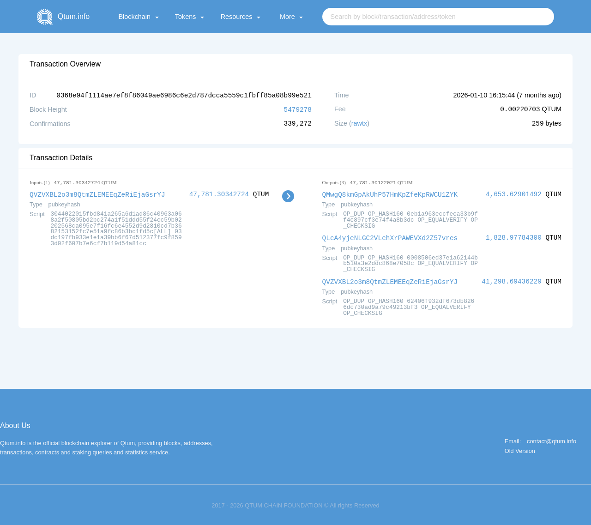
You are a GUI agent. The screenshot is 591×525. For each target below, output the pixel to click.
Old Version (520, 449)
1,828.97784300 (514, 236)
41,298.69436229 (512, 279)
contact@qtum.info (551, 439)
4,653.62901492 (514, 193)
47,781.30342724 (219, 193)
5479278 (298, 108)
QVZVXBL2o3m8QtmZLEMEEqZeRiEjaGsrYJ (97, 193)
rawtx (359, 123)
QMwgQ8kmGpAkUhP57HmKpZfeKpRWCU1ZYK (390, 193)
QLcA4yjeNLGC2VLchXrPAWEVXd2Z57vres (390, 236)
